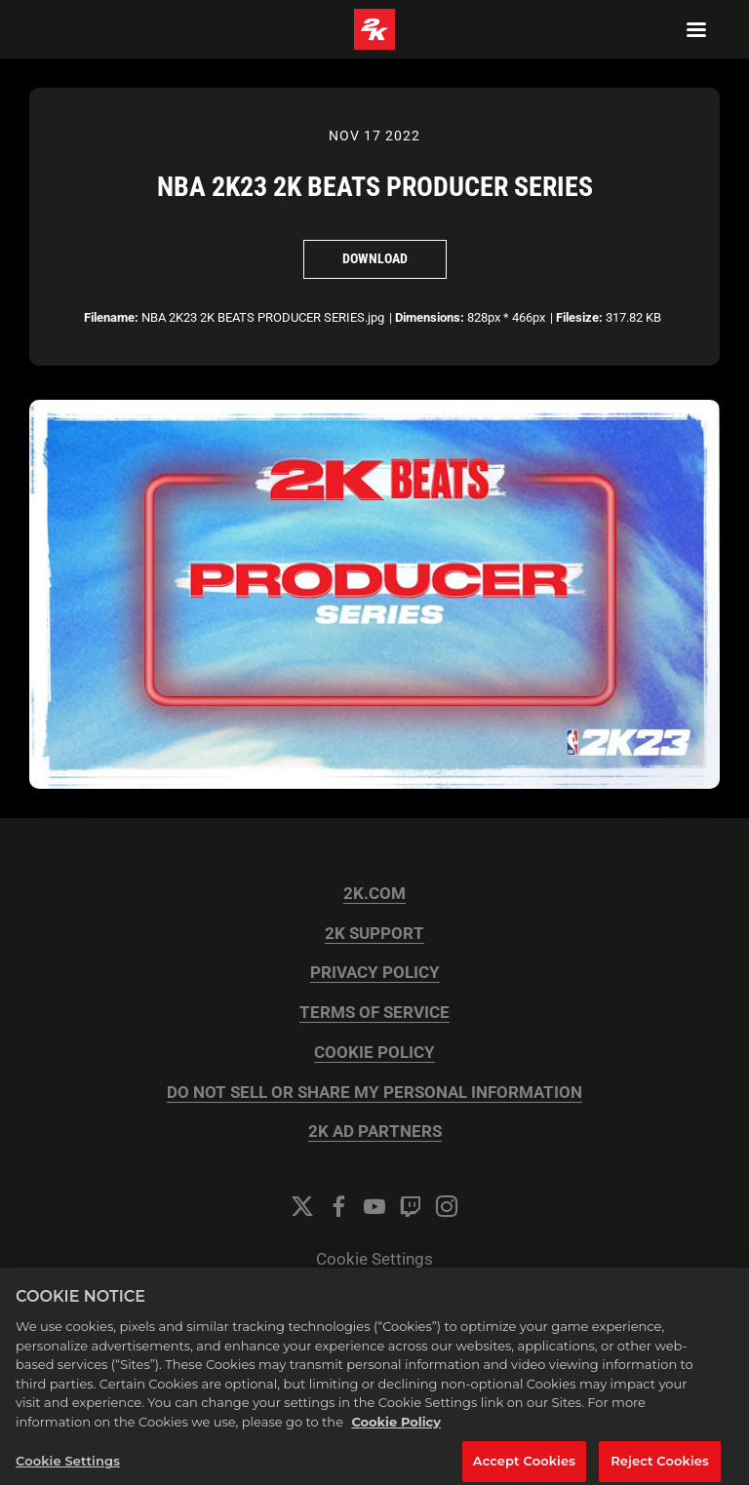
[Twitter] (302, 1206)
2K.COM (374, 893)
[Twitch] (410, 1206)
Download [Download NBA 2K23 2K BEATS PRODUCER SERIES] (375, 258)
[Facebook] (338, 1206)
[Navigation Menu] (696, 29)
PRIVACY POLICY (375, 972)
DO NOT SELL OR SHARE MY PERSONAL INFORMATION (374, 1092)
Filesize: (579, 317)
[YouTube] (374, 1206)
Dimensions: (429, 317)
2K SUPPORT (374, 933)
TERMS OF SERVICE (374, 1012)
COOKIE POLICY (374, 1052)
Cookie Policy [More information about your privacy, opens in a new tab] (396, 1432)
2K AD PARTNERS (375, 1131)
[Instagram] (446, 1206)
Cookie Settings (374, 1259)
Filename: (111, 317)
